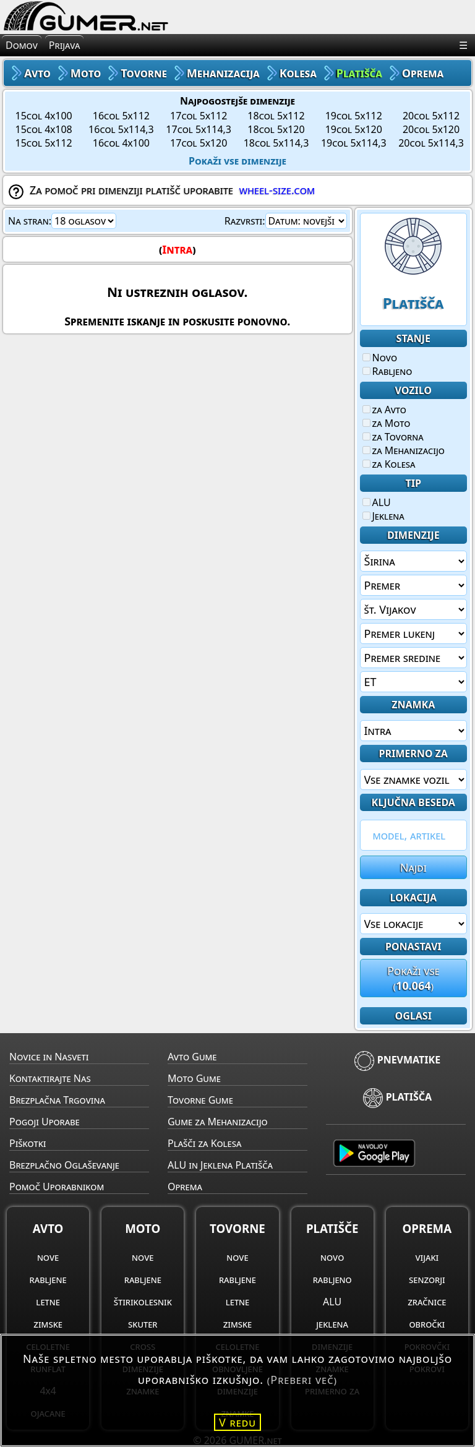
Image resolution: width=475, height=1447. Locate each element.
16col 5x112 (121, 115)
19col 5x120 (353, 129)
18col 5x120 (275, 129)
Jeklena (383, 516)
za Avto (384, 409)
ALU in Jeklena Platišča (220, 1165)
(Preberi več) (302, 1379)
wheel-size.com (277, 189)
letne (47, 1301)
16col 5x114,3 (121, 129)
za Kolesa (389, 464)
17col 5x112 (198, 115)
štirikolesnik (143, 1301)
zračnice (427, 1301)
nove (48, 1257)
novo (332, 1257)
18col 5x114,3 (276, 143)
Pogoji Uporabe (44, 1121)
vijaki (427, 1257)
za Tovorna (393, 437)
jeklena (332, 1324)
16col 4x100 (121, 143)
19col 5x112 (353, 115)
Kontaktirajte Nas (50, 1078)
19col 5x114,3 (354, 143)
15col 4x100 (43, 115)
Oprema (185, 1186)
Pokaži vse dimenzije (237, 161)
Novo (380, 357)
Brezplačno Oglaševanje (64, 1165)
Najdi (413, 867)
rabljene (48, 1279)
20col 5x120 (431, 129)
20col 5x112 (431, 115)
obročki (427, 1324)
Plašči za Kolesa (204, 1143)
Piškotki (27, 1143)
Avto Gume (192, 1056)
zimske (47, 1324)
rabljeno (332, 1279)
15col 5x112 (43, 143)
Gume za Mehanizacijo (218, 1121)
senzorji (427, 1279)
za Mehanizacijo (403, 450)
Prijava (64, 45)
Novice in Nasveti (48, 1056)
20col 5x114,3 (431, 143)
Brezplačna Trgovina (57, 1100)
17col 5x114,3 (198, 129)
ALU (376, 502)
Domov (22, 45)
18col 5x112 (275, 115)
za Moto (386, 423)
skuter (142, 1324)
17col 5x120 (198, 143)
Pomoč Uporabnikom (56, 1186)
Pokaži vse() (413, 978)
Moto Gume (194, 1078)
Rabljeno (387, 371)
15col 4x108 (43, 129)
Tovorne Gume (200, 1100)
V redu (237, 1422)
